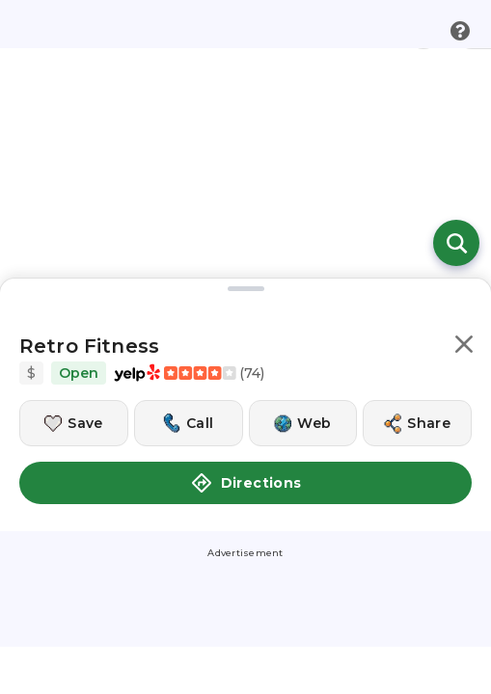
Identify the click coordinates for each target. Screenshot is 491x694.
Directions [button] (246, 482)
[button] (464, 347)
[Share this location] (417, 423)
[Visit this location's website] (303, 423)
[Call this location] (188, 423)
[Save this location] (73, 423)
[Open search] (456, 243)
